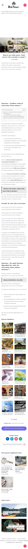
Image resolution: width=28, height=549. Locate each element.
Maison (7, 11)
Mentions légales (23, 540)
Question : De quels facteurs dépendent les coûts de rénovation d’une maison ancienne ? (13, 118)
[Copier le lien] (14, 444)
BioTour (14, 5)
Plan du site (19, 542)
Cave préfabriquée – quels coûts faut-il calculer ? (20, 470)
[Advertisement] (14, 26)
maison (16, 423)
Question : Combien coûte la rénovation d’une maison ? (13, 112)
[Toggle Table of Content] (23, 110)
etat (13, 423)
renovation (21, 423)
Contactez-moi (10, 542)
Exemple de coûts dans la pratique (13, 115)
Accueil (3, 11)
